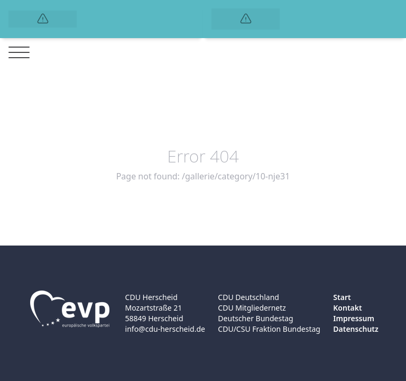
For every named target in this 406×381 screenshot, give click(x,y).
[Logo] (42, 19)
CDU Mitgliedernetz (252, 308)
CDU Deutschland (248, 297)
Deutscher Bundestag (255, 318)
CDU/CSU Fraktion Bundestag (269, 329)
